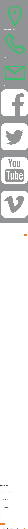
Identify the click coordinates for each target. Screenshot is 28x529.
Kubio (24, 528)
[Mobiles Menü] (25, 235)
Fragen (25, 230)
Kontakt (25, 231)
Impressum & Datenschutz (22, 232)
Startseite (25, 229)
